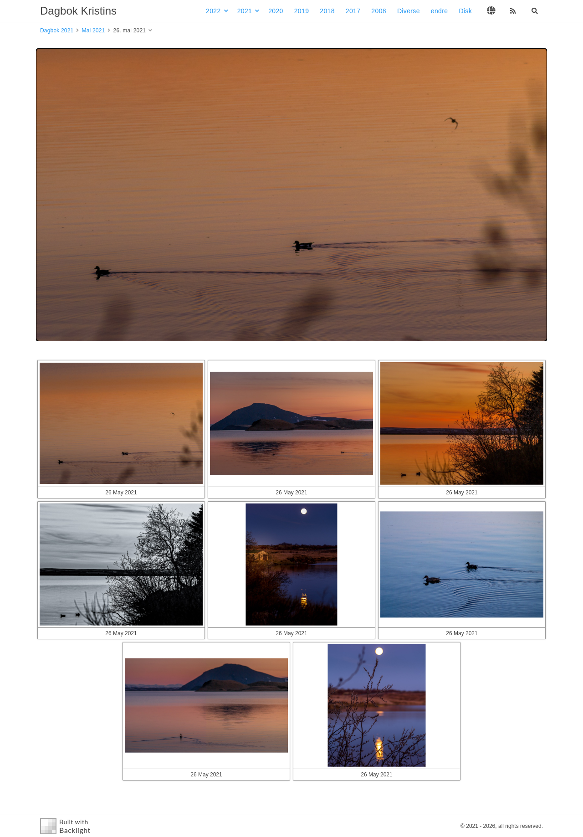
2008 (378, 11)
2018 (327, 11)
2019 (301, 11)
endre (439, 11)
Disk (465, 11)
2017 (353, 11)
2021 (244, 11)
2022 (213, 11)
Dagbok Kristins (78, 11)
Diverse (408, 11)
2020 (275, 11)
